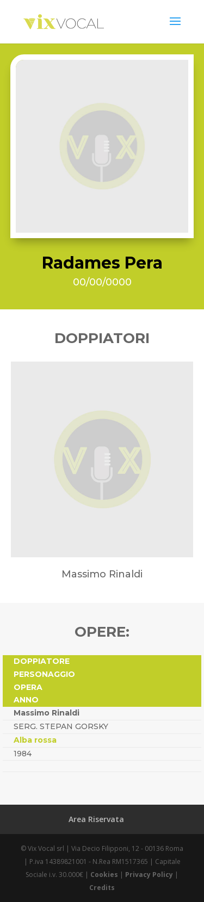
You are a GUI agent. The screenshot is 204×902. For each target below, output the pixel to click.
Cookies (104, 874)
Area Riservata (96, 819)
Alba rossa (35, 740)
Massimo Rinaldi (46, 713)
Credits (102, 887)
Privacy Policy (149, 874)
